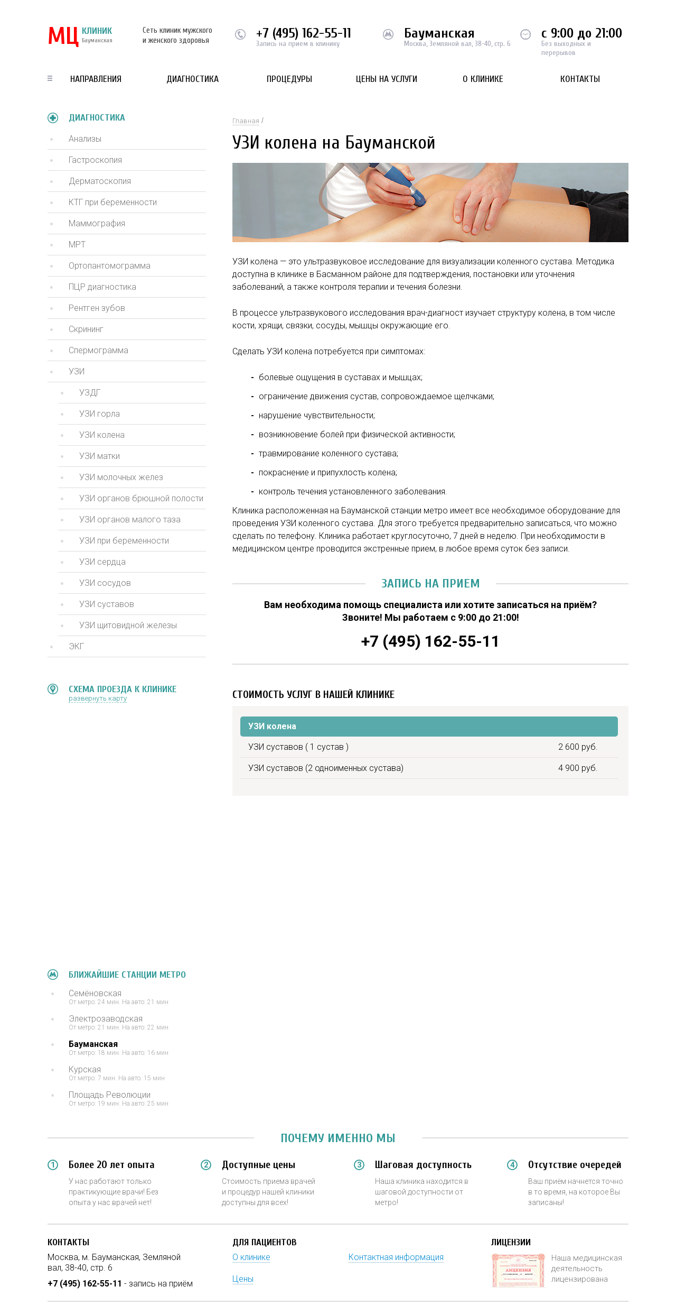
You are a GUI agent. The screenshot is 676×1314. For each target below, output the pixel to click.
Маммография (97, 223)
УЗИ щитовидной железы (128, 625)
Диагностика (192, 79)
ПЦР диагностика (102, 287)
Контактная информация (396, 1257)
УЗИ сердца (102, 562)
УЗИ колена (102, 435)
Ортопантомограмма (110, 266)
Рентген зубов (97, 308)
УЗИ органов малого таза (130, 519)
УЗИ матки (99, 456)
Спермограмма (98, 350)
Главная (245, 121)
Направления (95, 79)
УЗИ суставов (106, 604)
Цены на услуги (386, 79)
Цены (242, 1279)
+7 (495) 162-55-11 (303, 33)
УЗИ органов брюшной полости (141, 498)
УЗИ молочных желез (121, 477)
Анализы (85, 139)
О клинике (483, 79)
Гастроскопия (95, 160)
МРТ (77, 245)
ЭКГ (76, 646)
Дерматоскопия (100, 181)
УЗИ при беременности (124, 541)
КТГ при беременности (113, 202)
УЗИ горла (99, 414)
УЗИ (76, 371)
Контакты (580, 79)
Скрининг (86, 329)
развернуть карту (98, 698)
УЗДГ (89, 393)
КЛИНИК (80, 37)
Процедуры (289, 79)
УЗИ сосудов (105, 583)
